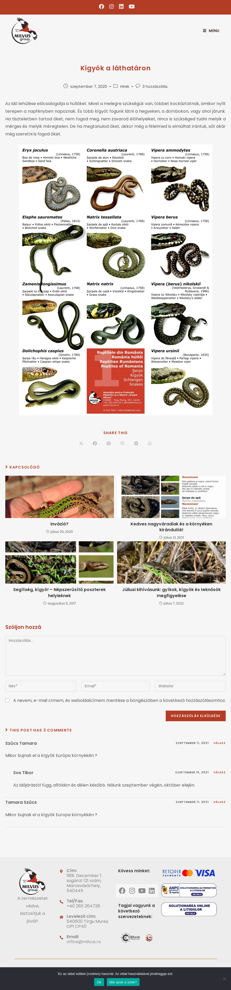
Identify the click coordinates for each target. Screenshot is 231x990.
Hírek (124, 86)
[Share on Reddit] (136, 443)
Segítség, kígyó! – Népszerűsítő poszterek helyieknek (59, 592)
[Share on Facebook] (95, 443)
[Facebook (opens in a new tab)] (101, 6)
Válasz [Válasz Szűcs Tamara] (220, 743)
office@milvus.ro (84, 942)
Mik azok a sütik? (123, 982)
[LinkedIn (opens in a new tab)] (121, 6)
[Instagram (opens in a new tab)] (112, 6)
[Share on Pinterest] (108, 443)
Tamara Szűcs (21, 802)
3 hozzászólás (155, 86)
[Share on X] (81, 443)
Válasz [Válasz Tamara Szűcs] (220, 802)
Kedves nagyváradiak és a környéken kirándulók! (171, 527)
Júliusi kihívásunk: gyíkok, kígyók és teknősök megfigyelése (171, 592)
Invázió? (59, 524)
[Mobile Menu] (209, 30)
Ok (99, 982)
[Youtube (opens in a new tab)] (130, 6)
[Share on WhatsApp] (150, 443)
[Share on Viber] (122, 443)
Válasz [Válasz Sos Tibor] (220, 772)
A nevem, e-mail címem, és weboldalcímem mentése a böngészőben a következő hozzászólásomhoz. (119, 700)
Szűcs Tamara (21, 743)
